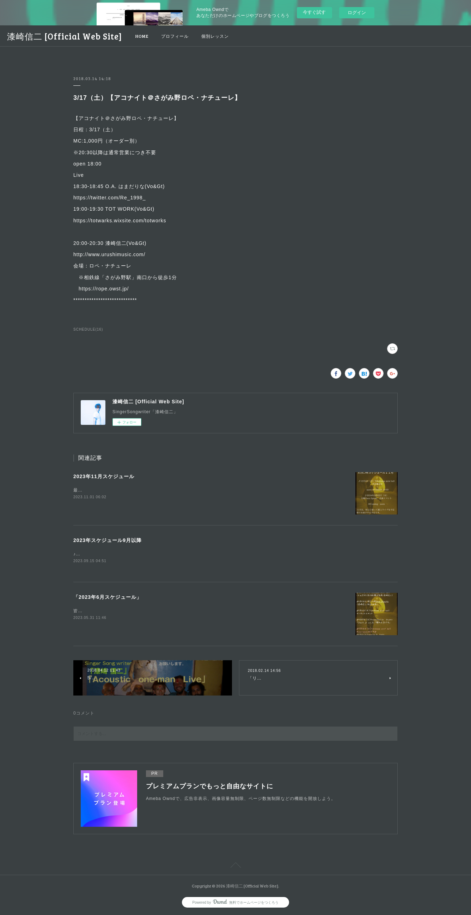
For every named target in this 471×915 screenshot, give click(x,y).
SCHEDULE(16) (88, 329)
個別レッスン (215, 36)
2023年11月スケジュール (103, 476)
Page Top (235, 867)
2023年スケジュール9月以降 (107, 540)
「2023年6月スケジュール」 (107, 598)
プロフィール (175, 36)
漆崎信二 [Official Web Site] (64, 36)
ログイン (357, 12)
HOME (141, 36)
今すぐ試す (314, 12)
